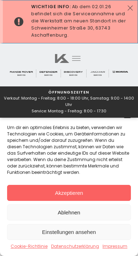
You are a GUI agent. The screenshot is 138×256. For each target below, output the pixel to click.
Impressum (115, 247)
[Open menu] (76, 58)
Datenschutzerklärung (75, 247)
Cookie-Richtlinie (29, 247)
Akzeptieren (69, 193)
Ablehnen (69, 212)
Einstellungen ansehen (69, 232)
